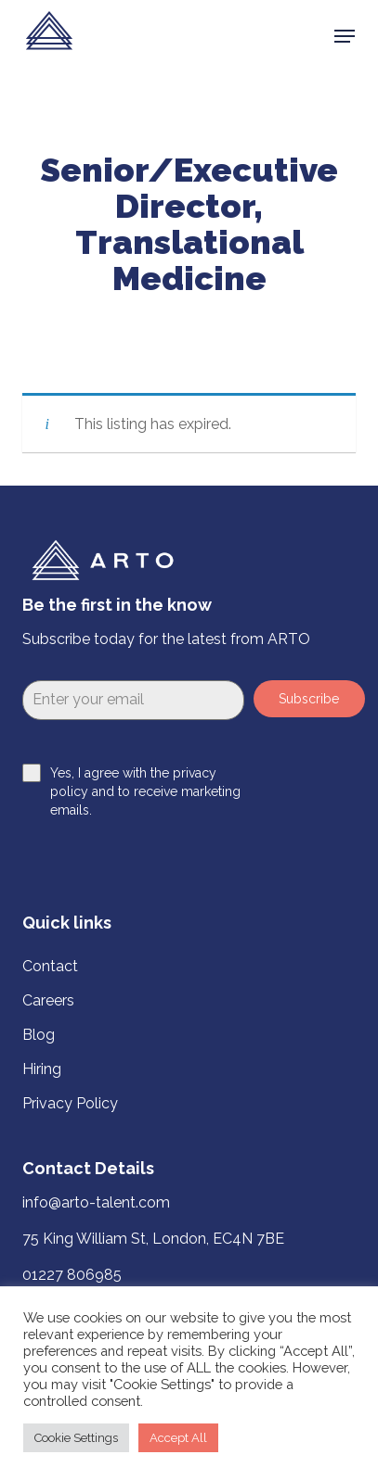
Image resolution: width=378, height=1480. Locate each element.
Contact (50, 966)
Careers (48, 1000)
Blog (38, 1035)
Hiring (41, 1069)
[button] (344, 36)
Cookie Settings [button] (76, 1438)
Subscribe (309, 698)
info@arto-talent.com (96, 1202)
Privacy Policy (70, 1103)
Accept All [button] (178, 1438)
